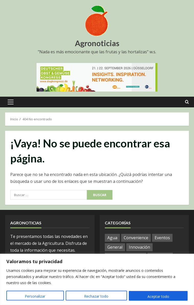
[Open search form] (187, 102)
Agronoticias (97, 43)
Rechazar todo (96, 296)
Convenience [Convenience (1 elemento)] (136, 237)
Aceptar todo (158, 296)
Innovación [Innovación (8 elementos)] (139, 247)
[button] (10, 102)
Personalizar (35, 296)
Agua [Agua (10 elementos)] (112, 237)
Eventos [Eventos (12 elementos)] (162, 237)
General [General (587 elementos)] (114, 247)
